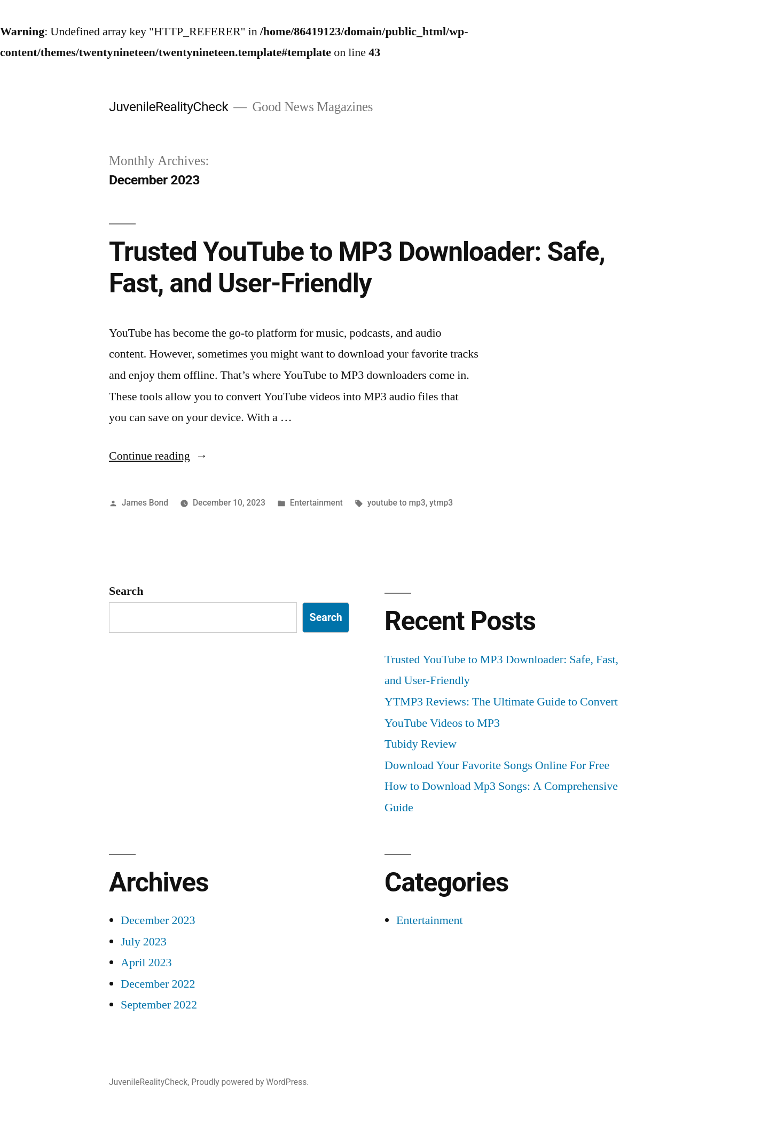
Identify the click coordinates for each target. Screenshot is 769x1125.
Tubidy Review (420, 743)
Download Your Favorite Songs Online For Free (496, 765)
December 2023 (158, 920)
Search (126, 591)
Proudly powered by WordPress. (250, 1082)
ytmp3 (441, 503)
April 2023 (146, 962)
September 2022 (159, 1004)
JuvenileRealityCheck (168, 106)
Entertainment (316, 503)
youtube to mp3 (396, 503)
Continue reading (158, 455)
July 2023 (144, 941)
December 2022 (158, 983)
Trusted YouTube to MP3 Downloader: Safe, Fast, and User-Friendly (357, 267)
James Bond (145, 503)
